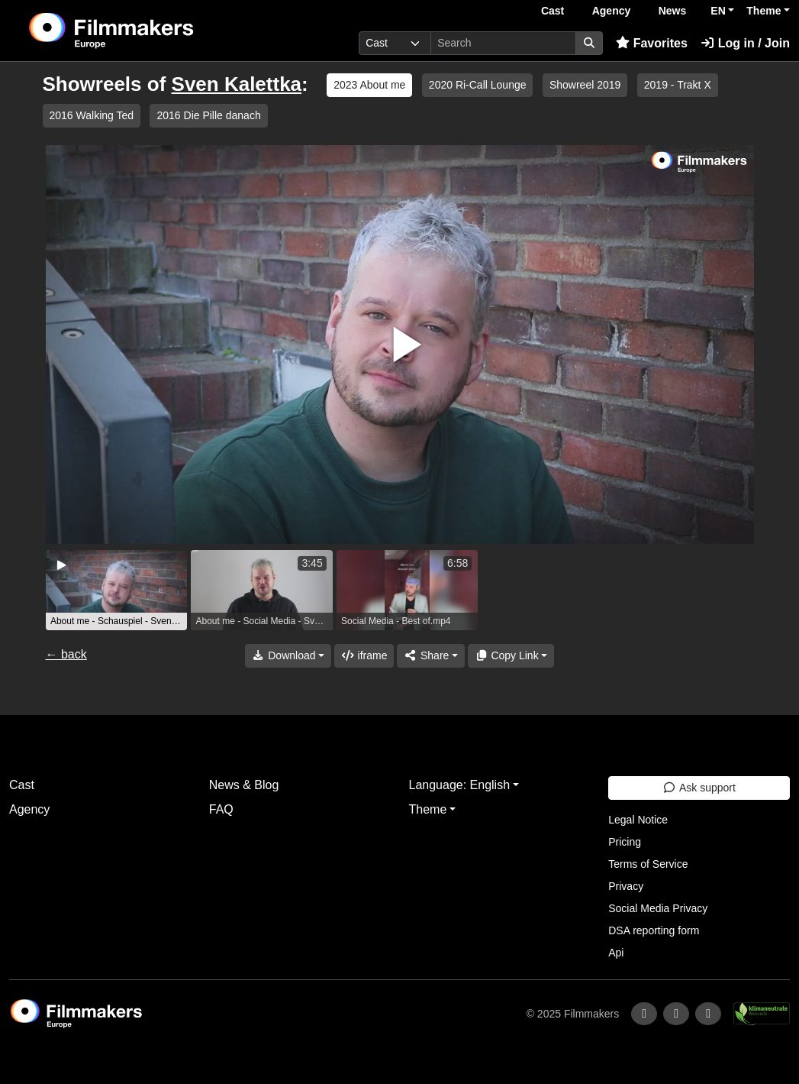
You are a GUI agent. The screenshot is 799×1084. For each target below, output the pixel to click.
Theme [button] (763, 11)
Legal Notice (638, 820)
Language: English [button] (460, 784)
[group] (117, 590)
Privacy (625, 886)
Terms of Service (648, 864)
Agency (611, 11)
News (673, 11)
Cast (552, 11)
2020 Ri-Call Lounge (478, 85)
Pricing (624, 842)
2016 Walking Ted (92, 115)
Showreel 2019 (584, 85)
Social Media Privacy (657, 908)
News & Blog (244, 784)
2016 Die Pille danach (208, 115)
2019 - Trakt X (677, 85)
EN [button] (717, 11)
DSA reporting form (653, 930)
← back (66, 654)
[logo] (148, 30)
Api (615, 952)
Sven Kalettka (237, 84)
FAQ (221, 809)
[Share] (430, 656)
